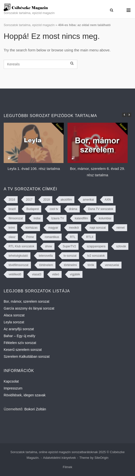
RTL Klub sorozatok (21, 246)
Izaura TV (57, 218)
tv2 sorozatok (96, 255)
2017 (29, 199)
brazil (12, 209)
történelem (46, 265)
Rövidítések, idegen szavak (24, 395)
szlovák (121, 246)
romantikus (52, 237)
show (48, 246)
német (121, 227)
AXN (108, 199)
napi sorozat (98, 227)
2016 (12, 199)
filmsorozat (16, 218)
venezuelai (112, 265)
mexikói (74, 227)
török (91, 265)
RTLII (89, 237)
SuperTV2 (69, 246)
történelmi (70, 265)
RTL (72, 237)
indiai (37, 218)
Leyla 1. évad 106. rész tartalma (34, 168)
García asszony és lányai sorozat (29, 308)
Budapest (33, 209)
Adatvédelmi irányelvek (59, 458)
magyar (53, 227)
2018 (46, 199)
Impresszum (13, 388)
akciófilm (66, 199)
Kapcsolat (11, 381)
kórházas (32, 227)
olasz (12, 237)
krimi (12, 227)
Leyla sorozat (14, 322)
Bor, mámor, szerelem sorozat (26, 301)
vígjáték (75, 274)
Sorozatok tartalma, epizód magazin (29, 25)
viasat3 (36, 274)
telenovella (46, 255)
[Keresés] (40, 64)
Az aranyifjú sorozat (19, 329)
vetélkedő (15, 274)
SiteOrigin (101, 458)
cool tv (54, 209)
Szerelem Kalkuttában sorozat (27, 356)
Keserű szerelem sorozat (23, 350)
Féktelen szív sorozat (20, 343)
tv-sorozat (70, 255)
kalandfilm (81, 218)
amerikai (88, 199)
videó (55, 274)
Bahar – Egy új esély (19, 336)
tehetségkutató (18, 255)
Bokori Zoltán (35, 409)
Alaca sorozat (14, 315)
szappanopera (96, 246)
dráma (73, 209)
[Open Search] (111, 10)
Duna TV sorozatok (100, 209)
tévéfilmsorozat (18, 265)
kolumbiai (105, 218)
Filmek (67, 467)
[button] (129, 115)
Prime (30, 237)
